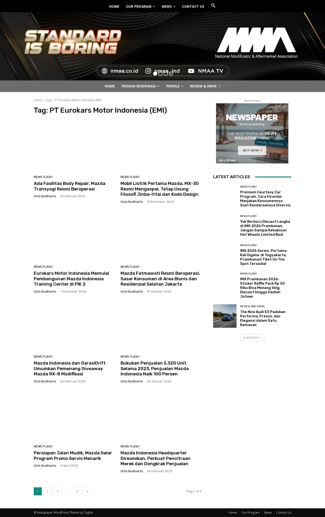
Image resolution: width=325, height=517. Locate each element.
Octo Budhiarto (45, 196)
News (268, 512)
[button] (213, 6)
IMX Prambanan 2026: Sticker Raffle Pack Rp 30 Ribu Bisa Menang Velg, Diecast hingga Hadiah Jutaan (262, 288)
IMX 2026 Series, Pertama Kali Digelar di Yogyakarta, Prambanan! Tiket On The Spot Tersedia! (263, 257)
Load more (252, 337)
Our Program (251, 512)
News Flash (43, 176)
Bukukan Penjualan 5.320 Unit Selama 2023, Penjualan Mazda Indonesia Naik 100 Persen (155, 368)
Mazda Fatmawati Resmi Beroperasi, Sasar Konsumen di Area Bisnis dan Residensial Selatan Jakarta (160, 278)
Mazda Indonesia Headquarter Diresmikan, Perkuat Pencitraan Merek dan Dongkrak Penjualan (155, 458)
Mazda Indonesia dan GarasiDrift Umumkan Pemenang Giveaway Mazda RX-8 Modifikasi (70, 368)
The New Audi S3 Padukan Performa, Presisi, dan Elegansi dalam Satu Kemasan (262, 318)
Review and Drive (252, 306)
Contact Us (283, 512)
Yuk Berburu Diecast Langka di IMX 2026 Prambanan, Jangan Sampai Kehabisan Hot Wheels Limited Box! (265, 228)
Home (38, 100)
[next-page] (87, 491)
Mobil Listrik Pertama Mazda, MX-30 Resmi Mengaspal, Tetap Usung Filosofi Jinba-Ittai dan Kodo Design (160, 189)
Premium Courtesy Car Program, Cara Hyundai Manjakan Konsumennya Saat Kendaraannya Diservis (265, 198)
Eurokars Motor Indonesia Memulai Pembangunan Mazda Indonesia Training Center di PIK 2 (71, 278)
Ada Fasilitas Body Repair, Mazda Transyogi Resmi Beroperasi (69, 186)
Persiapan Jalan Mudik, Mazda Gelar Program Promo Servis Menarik (73, 455)
